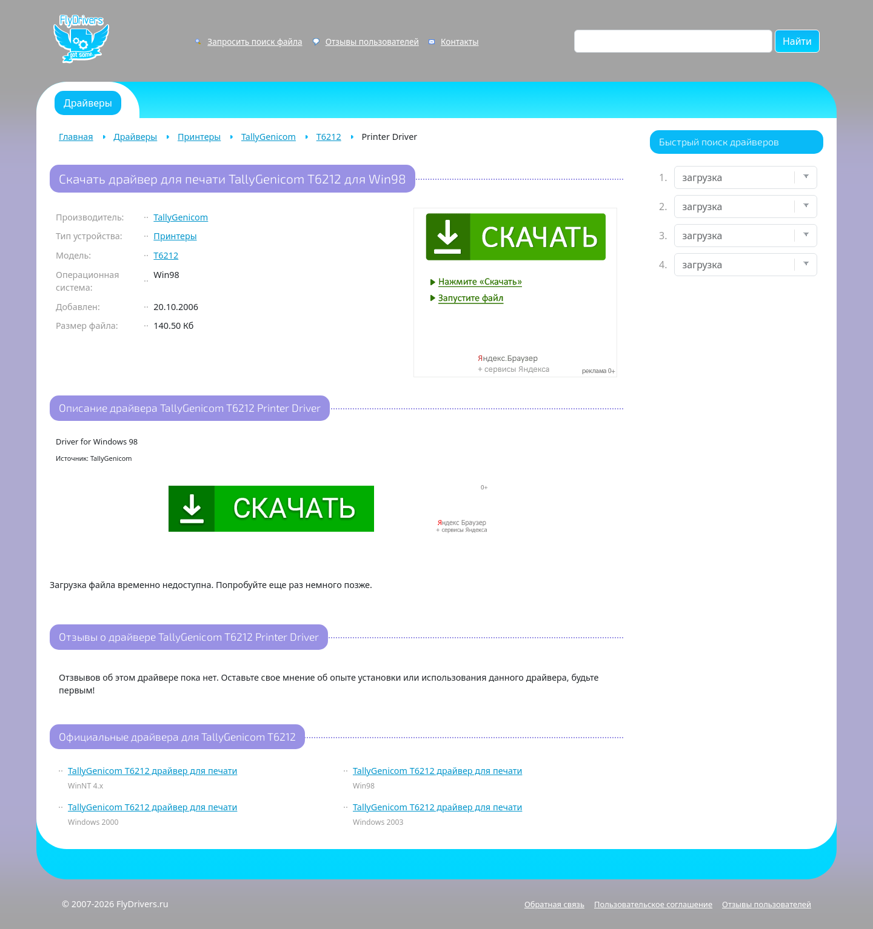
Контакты (459, 41)
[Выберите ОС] (745, 264)
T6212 (328, 136)
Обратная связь (554, 904)
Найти (797, 41)
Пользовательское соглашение (653, 904)
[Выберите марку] (745, 206)
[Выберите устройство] (745, 177)
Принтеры (199, 136)
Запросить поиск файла (254, 41)
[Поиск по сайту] (673, 41)
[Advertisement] (736, 476)
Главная (76, 136)
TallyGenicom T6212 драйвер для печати (152, 770)
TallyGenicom (268, 136)
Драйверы (135, 136)
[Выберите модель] (745, 235)
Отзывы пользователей (372, 41)
